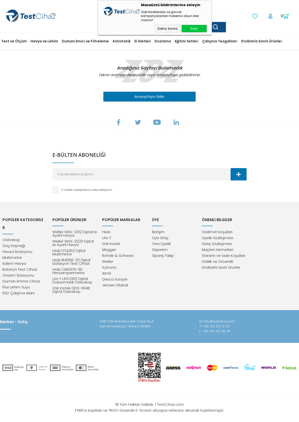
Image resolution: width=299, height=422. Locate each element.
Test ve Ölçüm (14, 40)
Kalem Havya (14, 256)
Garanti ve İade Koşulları (223, 256)
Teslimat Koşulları (217, 233)
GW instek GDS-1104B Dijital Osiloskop (71, 291)
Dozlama (163, 40)
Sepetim (160, 250)
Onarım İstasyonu (18, 268)
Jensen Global (115, 286)
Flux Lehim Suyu (16, 280)
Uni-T (106, 239)
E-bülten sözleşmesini (77, 191)
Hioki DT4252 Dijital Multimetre (68, 253)
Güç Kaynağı (13, 239)
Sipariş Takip (163, 256)
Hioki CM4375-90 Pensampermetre (68, 272)
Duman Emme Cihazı (21, 274)
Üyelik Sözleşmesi (217, 239)
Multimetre (12, 250)
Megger (109, 250)
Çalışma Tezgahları (219, 40)
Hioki (106, 233)
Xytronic (109, 268)
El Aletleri (142, 40)
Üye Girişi (160, 239)
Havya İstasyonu (17, 244)
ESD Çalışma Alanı (18, 286)
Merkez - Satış (14, 321)
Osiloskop (11, 233)
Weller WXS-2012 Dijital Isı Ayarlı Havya (74, 234)
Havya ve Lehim (44, 40)
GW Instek (111, 244)
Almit (106, 274)
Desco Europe (114, 280)
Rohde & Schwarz (118, 256)
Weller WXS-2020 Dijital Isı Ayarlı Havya (73, 244)
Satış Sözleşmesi (217, 244)
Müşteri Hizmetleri (218, 250)
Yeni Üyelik (161, 244)
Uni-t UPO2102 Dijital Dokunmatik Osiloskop (72, 281)
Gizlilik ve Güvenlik (217, 262)
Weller (107, 262)
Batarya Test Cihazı (19, 262)
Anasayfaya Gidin (149, 96)
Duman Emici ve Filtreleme (85, 40)
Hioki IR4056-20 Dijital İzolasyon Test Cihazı (71, 263)
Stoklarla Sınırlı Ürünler (261, 40)
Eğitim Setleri (186, 40)
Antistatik (121, 40)
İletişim (158, 233)
